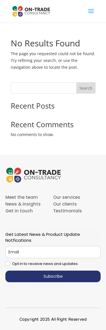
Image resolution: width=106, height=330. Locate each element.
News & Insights (23, 204)
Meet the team (21, 197)
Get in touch (19, 211)
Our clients (65, 204)
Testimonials (67, 211)
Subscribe (53, 276)
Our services (66, 197)
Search (85, 88)
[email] (53, 252)
